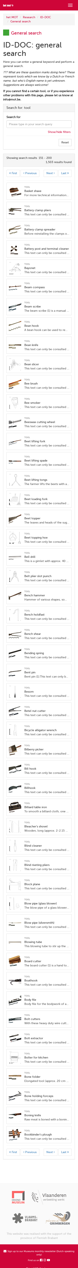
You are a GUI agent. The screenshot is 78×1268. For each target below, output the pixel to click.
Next (50, 173)
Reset (65, 142)
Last (65, 173)
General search (20, 21)
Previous (30, 173)
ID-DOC (45, 17)
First (13, 173)
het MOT (12, 17)
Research (29, 17)
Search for (13, 117)
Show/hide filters (59, 132)
